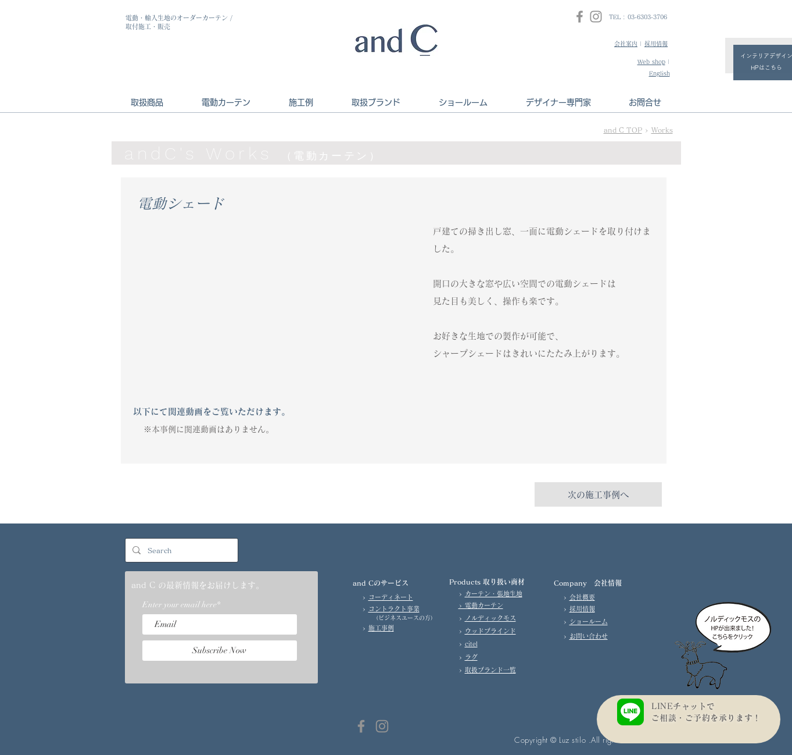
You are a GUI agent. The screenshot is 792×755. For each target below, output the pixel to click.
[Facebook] (579, 16)
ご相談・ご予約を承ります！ (710, 718)
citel (471, 643)
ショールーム (588, 621)
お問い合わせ (588, 636)
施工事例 (381, 628)
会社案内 (625, 44)
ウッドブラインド (490, 631)
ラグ (471, 657)
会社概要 (582, 597)
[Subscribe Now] (219, 650)
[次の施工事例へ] (598, 494)
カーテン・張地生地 (493, 593)
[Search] (180, 550)
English (659, 73)
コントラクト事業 (394, 609)
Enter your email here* (181, 605)
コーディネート (390, 597)
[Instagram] (596, 16)
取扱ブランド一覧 (490, 670)
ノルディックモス (490, 618)
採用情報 (656, 44)
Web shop (651, 62)
